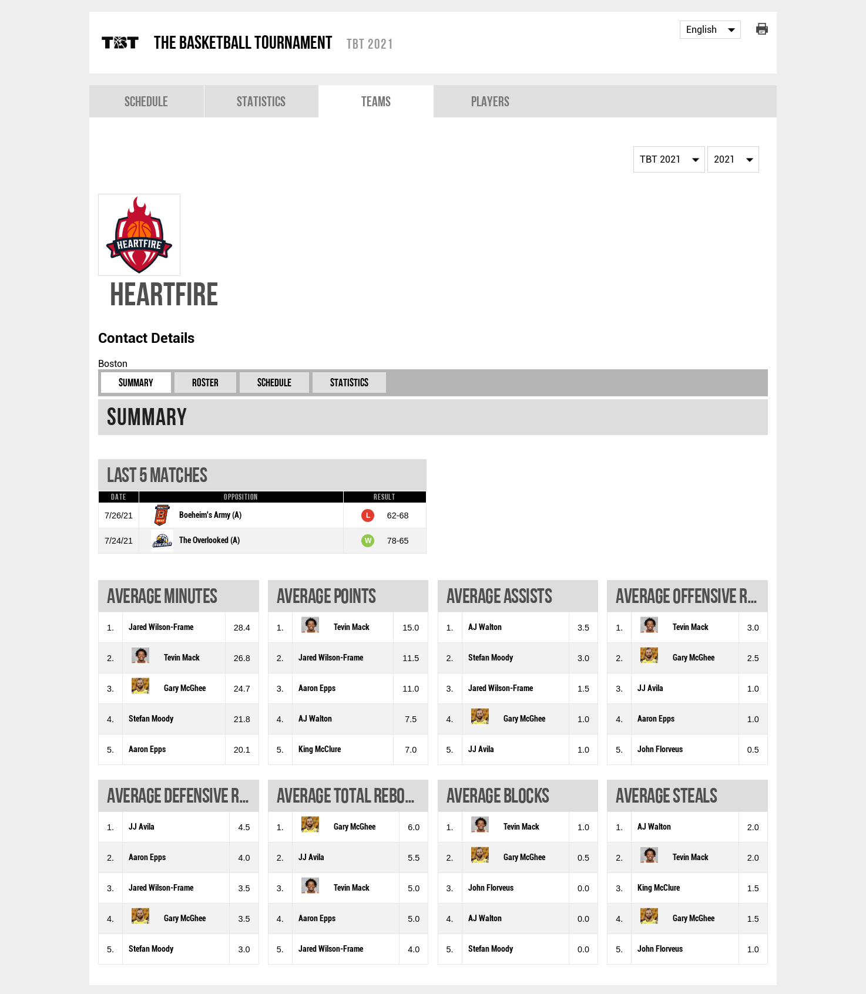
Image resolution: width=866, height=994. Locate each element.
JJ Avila (481, 749)
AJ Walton (315, 719)
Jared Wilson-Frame (161, 627)
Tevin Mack (182, 658)
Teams (376, 101)
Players (490, 101)
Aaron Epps (147, 749)
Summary (136, 382)
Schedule (146, 101)
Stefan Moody (151, 719)
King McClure (319, 749)
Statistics (261, 101)
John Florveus (660, 749)
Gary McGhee (185, 688)
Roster (205, 382)
